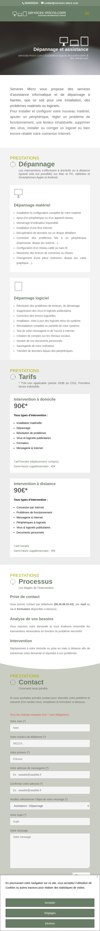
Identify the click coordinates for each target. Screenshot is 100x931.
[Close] (97, 877)
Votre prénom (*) (20, 752)
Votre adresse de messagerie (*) (29, 768)
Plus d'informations (18, 892)
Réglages (50, 913)
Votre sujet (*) (18, 814)
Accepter (50, 902)
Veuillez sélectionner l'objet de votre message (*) (39, 799)
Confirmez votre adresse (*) (26, 783)
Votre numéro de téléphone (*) (28, 736)
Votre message (19, 830)
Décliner (50, 923)
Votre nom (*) (18, 721)
